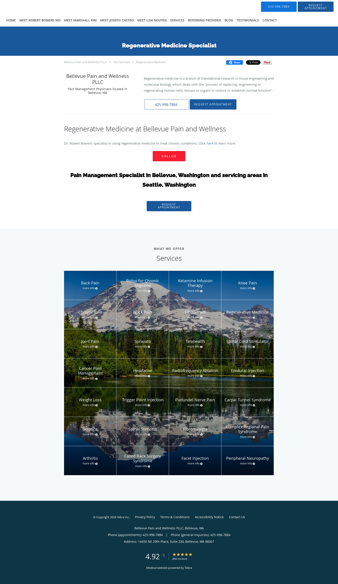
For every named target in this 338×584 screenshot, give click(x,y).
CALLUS (169, 156)
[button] (316, 7)
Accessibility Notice (209, 517)
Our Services (121, 62)
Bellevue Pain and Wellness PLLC (85, 62)
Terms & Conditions (175, 517)
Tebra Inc (123, 517)
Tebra (188, 568)
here (210, 143)
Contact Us (237, 517)
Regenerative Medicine (151, 62)
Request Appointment (213, 104)
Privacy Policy (145, 517)
